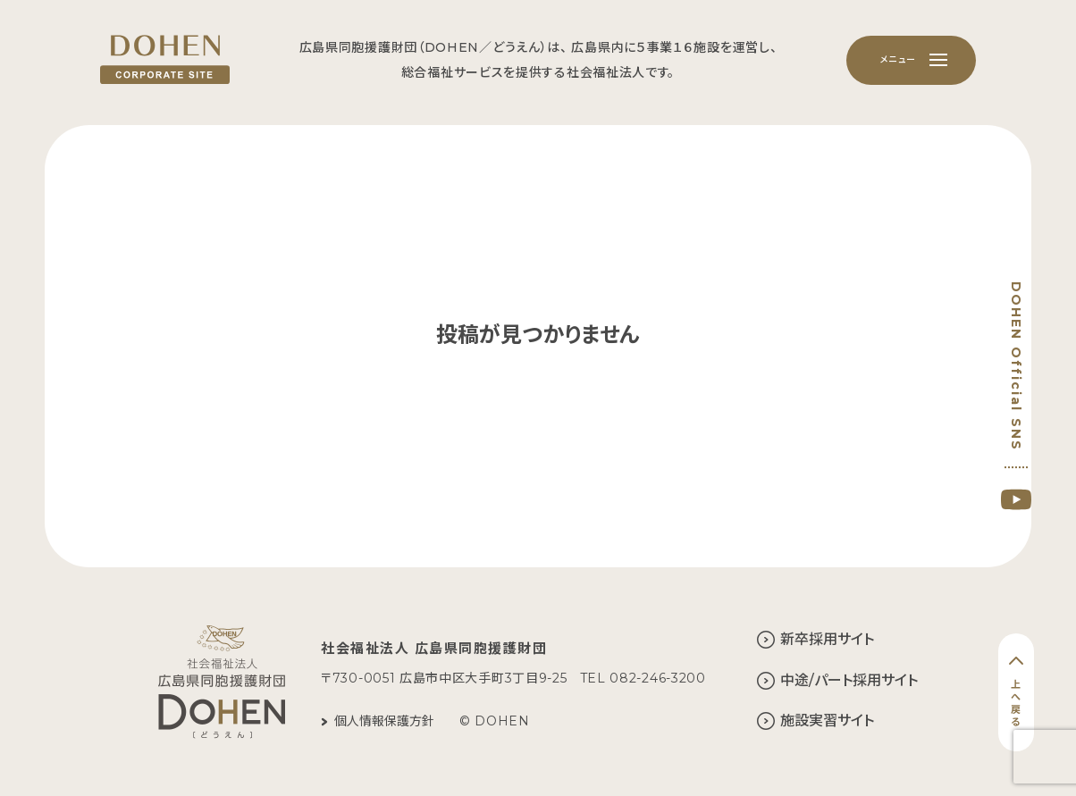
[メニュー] (911, 60)
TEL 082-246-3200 (643, 678)
